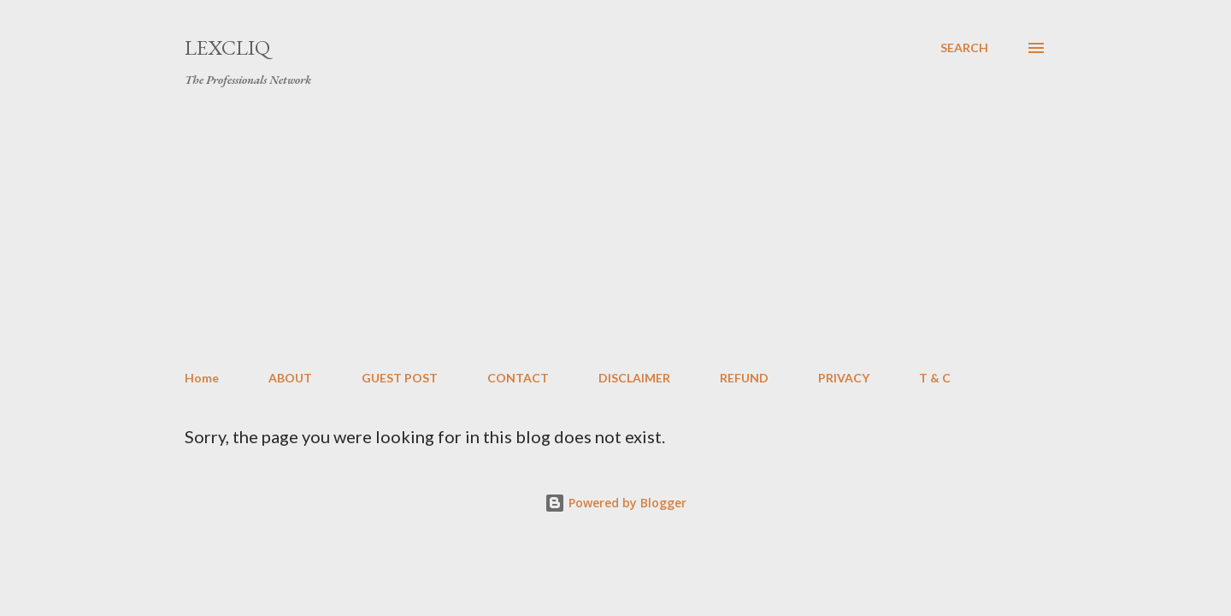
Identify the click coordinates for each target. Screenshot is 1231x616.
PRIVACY (843, 377)
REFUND (744, 377)
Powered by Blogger (615, 503)
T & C (935, 377)
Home (202, 377)
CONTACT (518, 377)
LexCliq (227, 47)
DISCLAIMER (634, 377)
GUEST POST (400, 377)
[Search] (964, 48)
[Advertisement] (615, 229)
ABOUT (290, 377)
